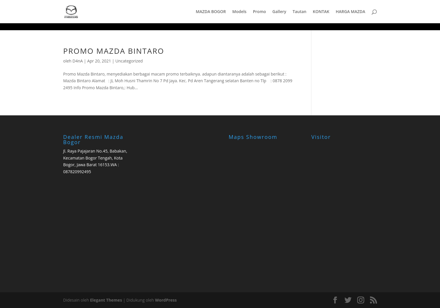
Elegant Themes (106, 300)
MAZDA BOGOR (211, 12)
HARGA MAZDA (350, 12)
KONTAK (321, 12)
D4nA (78, 61)
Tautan (299, 12)
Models (239, 12)
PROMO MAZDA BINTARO (113, 51)
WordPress (166, 300)
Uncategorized (129, 61)
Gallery (279, 12)
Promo (259, 12)
